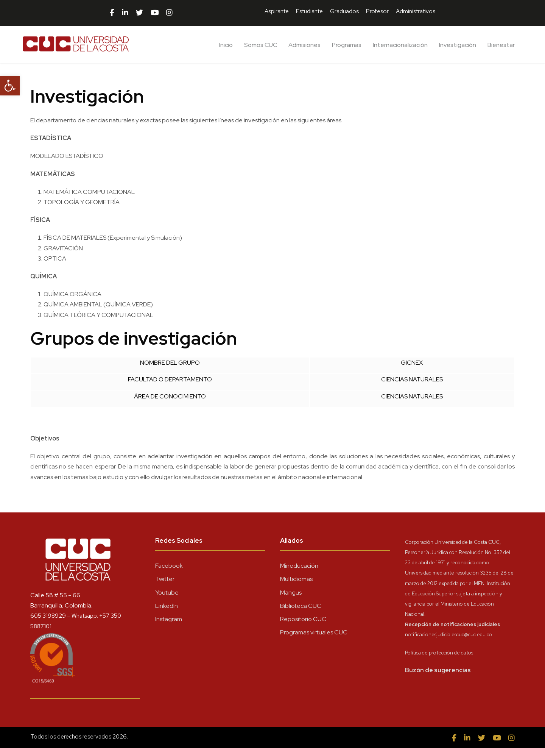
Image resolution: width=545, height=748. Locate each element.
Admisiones (304, 45)
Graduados (344, 11)
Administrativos (415, 11)
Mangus (291, 593)
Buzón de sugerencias (438, 670)
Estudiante (309, 11)
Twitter (164, 579)
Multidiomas (296, 579)
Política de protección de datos (439, 653)
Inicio (226, 45)
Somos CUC (260, 45)
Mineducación (299, 566)
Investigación (457, 45)
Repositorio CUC (303, 619)
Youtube (167, 593)
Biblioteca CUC (300, 606)
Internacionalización (400, 45)
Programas (346, 45)
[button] (10, 85)
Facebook (169, 566)
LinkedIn (166, 606)
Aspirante (277, 11)
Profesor (377, 11)
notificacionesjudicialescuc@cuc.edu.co (448, 634)
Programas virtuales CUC (313, 632)
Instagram (168, 619)
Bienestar (501, 45)
